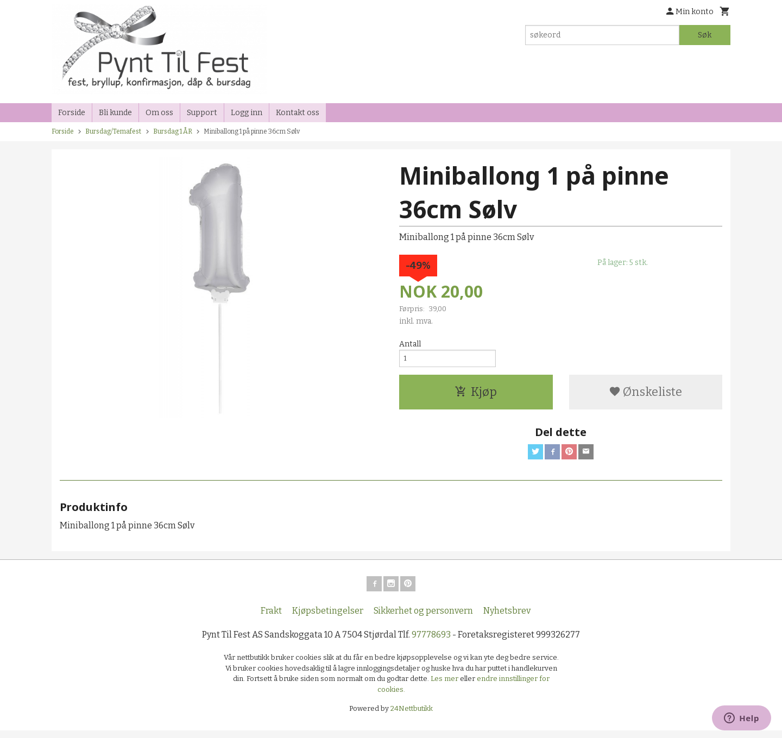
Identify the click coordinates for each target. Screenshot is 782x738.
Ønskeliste (645, 395)
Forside (71, 112)
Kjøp (476, 395)
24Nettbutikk (411, 716)
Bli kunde (115, 112)
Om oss (159, 112)
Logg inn (246, 112)
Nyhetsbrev (507, 619)
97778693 (431, 643)
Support (202, 112)
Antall (410, 344)
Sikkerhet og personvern (423, 619)
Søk (704, 35)
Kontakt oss (297, 112)
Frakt (271, 619)
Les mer (445, 687)
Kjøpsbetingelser (327, 619)
